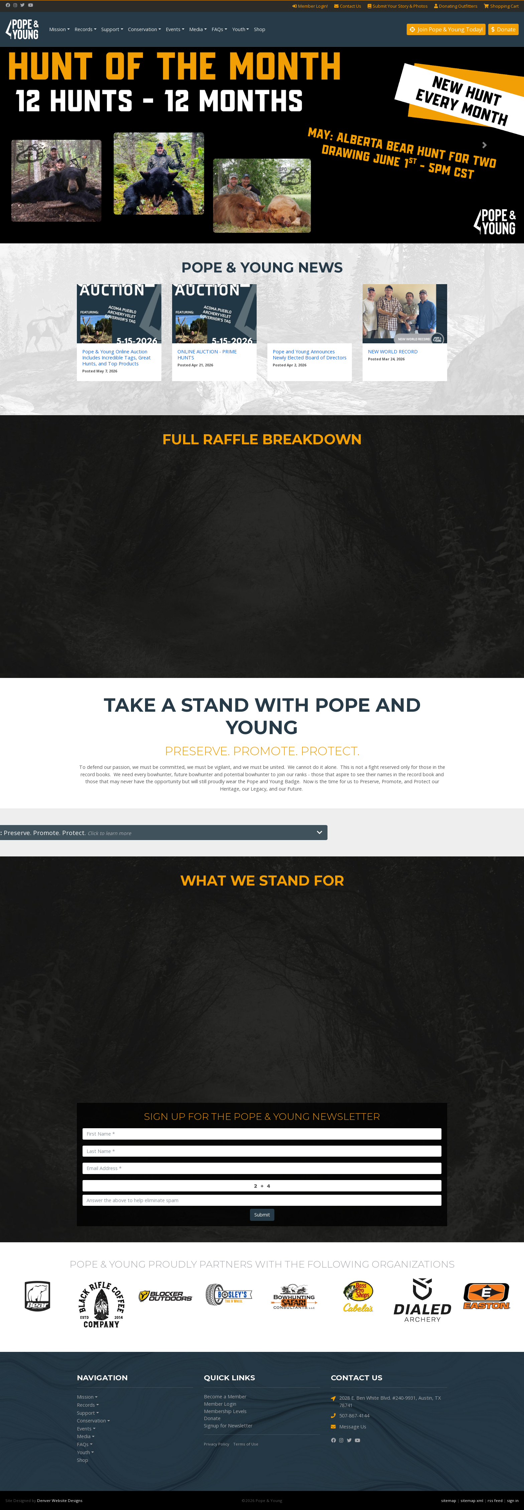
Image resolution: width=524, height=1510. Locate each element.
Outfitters (456, 6)
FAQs (217, 29)
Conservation (142, 29)
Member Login (220, 1404)
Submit (262, 1214)
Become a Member (225, 1396)
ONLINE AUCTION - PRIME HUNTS (207, 355)
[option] (37, 1296)
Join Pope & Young (446, 29)
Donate (503, 29)
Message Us (348, 1427)
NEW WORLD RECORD (393, 352)
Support (110, 29)
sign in (513, 1500)
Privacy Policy (216, 1443)
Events (173, 29)
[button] (39, 145)
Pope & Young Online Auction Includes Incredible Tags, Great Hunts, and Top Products (116, 358)
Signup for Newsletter (228, 1425)
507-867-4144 (350, 1416)
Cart (501, 6)
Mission (57, 29)
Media (196, 29)
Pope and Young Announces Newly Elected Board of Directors (310, 355)
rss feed (495, 1500)
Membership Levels (225, 1411)
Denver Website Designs (60, 1500)
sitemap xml (472, 1500)
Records (84, 29)
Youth (238, 29)
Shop (259, 29)
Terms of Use (245, 1443)
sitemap (448, 1500)
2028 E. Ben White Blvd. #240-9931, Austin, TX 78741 (386, 1401)
